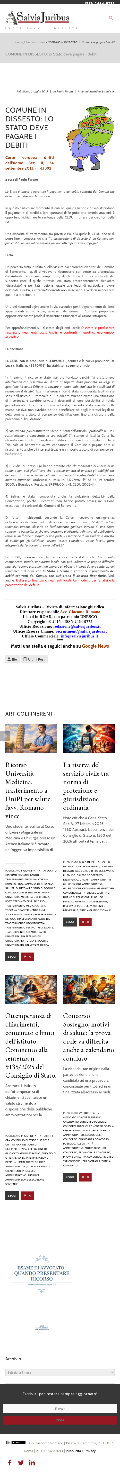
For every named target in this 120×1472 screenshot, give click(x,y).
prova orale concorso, (95, 1152)
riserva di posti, (74, 906)
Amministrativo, (91, 91)
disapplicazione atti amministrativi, (87, 879)
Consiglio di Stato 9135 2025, (30, 1140)
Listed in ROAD (37, 617)
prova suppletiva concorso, (82, 1156)
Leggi (12, 956)
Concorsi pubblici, (87, 866)
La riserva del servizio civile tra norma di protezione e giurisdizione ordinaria (86, 786)
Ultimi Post (36, 659)
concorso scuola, (101, 1126)
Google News (95, 646)
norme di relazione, (76, 897)
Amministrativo (35, 42)
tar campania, (92, 1161)
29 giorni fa (87, 1113)
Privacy (90, 1451)
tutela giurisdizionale (95, 910)
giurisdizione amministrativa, (83, 884)
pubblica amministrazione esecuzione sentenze (24, 1180)
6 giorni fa (28, 870)
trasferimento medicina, (33, 918)
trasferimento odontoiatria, (25, 923)
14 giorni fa (86, 862)
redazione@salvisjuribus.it (77, 626)
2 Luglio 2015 (39, 91)
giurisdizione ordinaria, (79, 888)
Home (19, 42)
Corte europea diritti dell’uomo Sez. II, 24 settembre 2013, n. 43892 (29, 163)
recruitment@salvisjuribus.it (81, 631)
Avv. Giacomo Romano (80, 612)
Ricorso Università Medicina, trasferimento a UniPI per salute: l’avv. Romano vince (28, 790)
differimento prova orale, (81, 1130)
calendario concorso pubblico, (85, 1121)
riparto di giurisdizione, (91, 901)
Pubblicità (73, 1451)
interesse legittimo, (96, 892)
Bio (14, 659)
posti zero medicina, (19, 901)
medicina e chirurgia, (35, 897)
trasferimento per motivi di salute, (29, 927)
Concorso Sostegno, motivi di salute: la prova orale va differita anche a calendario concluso (88, 1037)
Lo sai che (108, 91)
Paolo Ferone (65, 91)
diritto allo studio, (29, 888)
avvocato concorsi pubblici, (82, 1117)
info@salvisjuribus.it (79, 636)
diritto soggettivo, (90, 875)
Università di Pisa (37, 945)
